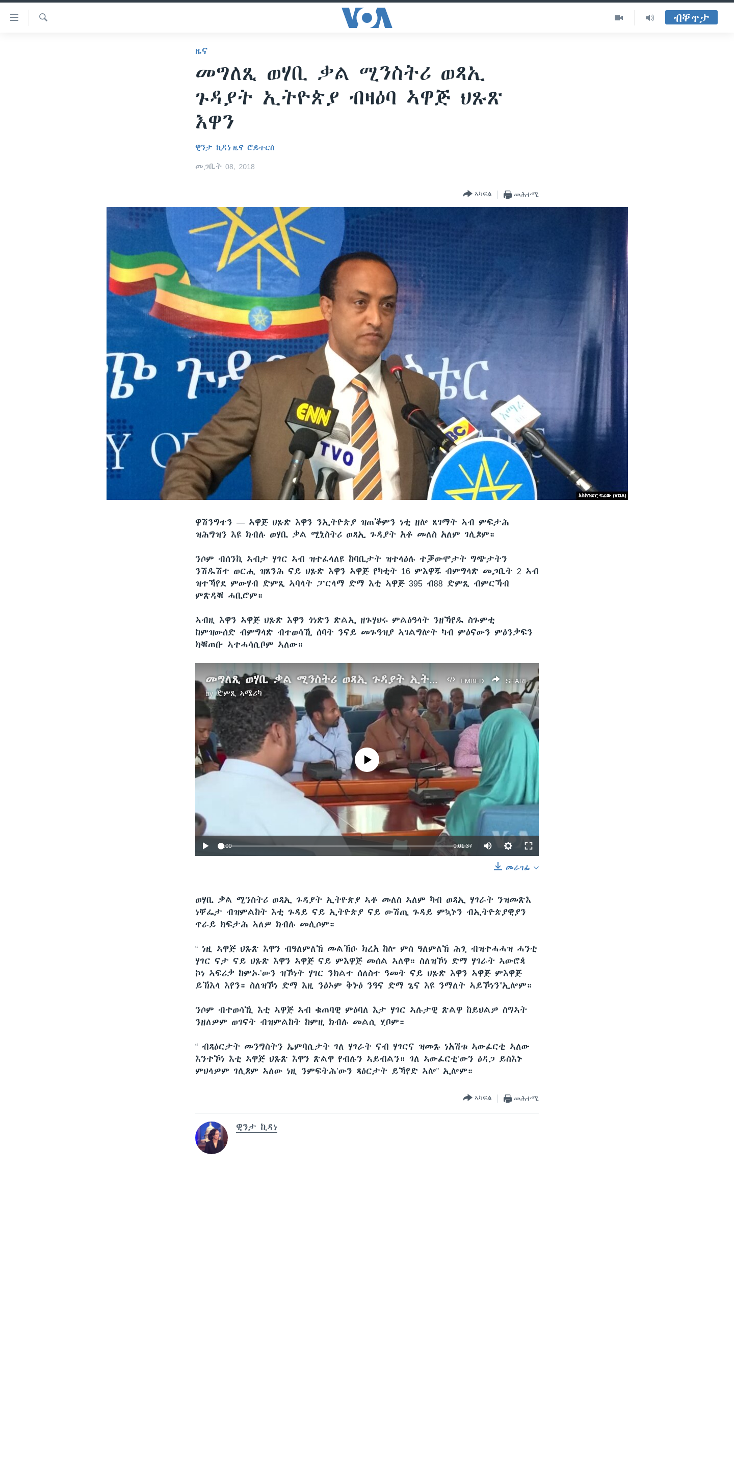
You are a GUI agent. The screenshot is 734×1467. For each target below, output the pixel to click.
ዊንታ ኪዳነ (213, 147)
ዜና (201, 51)
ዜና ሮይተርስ (254, 147)
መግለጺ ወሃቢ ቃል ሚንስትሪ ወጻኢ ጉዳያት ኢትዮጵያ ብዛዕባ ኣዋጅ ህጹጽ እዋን (387, 679)
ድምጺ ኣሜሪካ (239, 693)
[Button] (477, 194)
